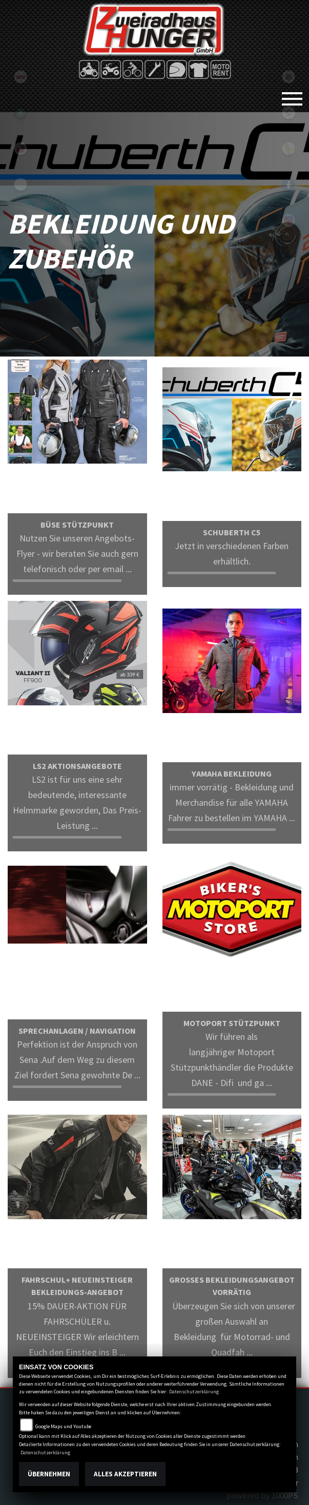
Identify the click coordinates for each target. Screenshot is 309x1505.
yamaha (20, 148)
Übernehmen (49, 1474)
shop (20, 220)
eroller (20, 184)
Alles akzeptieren (125, 1474)
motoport (20, 256)
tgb (20, 76)
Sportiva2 (20, 112)
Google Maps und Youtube (63, 1426)
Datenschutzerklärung (194, 1391)
